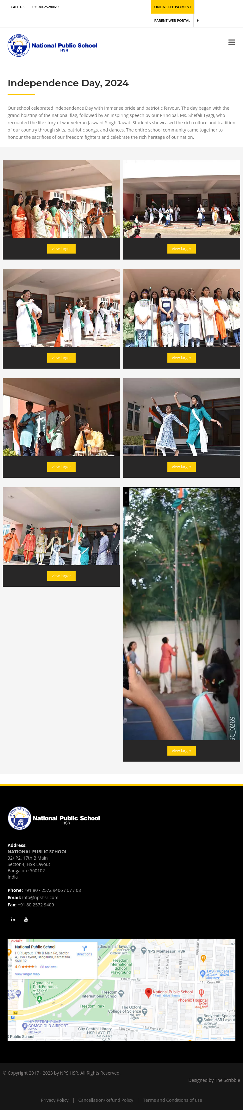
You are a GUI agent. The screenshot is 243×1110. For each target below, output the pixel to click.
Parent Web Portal (172, 20)
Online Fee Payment (172, 6)
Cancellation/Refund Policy (105, 1100)
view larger (61, 248)
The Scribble (227, 1080)
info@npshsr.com (40, 897)
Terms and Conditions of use (172, 1100)
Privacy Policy (54, 1100)
